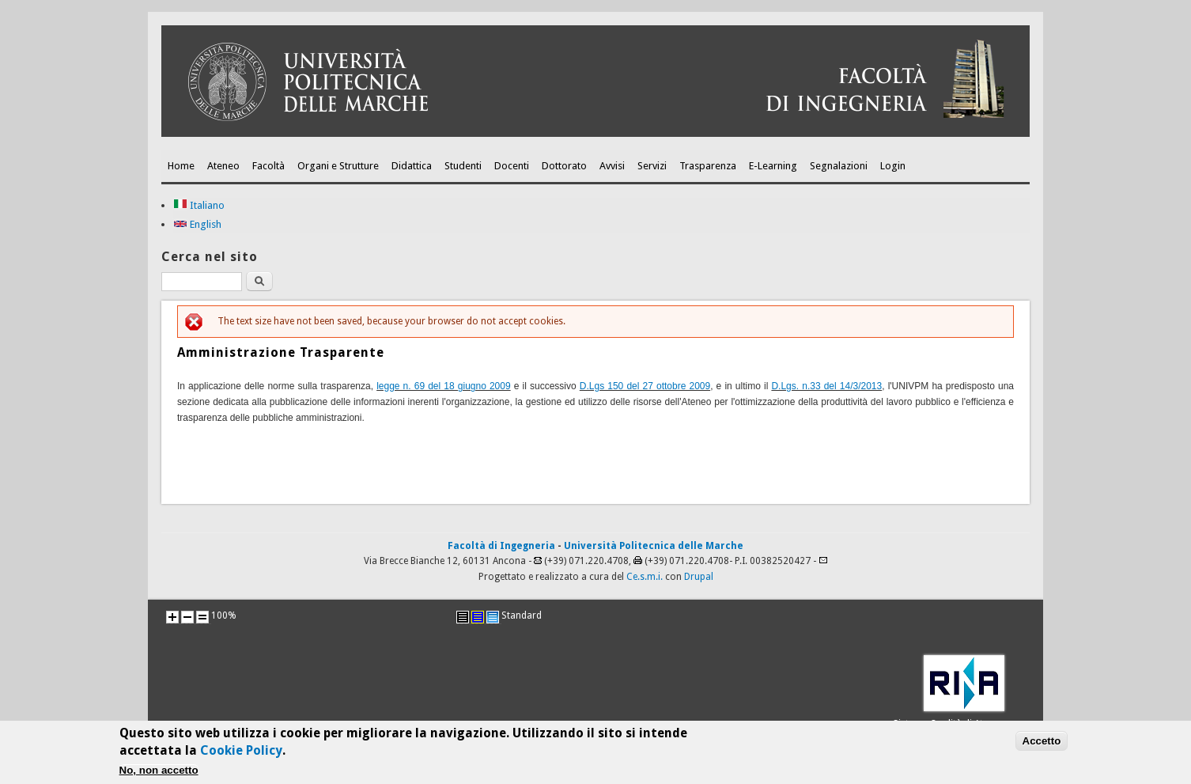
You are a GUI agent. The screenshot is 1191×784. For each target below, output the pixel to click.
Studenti (463, 166)
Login (893, 166)
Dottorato (564, 166)
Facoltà (268, 166)
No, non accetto (158, 774)
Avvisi (612, 166)
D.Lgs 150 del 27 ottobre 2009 (645, 386)
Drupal (698, 576)
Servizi (652, 166)
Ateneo (223, 166)
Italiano (199, 205)
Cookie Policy (241, 754)
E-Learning (773, 166)
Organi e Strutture (338, 166)
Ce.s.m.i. (644, 576)
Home (181, 166)
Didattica (411, 166)
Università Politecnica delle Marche (653, 545)
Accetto (1042, 745)
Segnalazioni (839, 166)
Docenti (511, 166)
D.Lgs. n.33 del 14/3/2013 (826, 386)
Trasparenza (707, 166)
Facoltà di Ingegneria (501, 545)
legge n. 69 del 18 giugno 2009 (443, 386)
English (197, 224)
